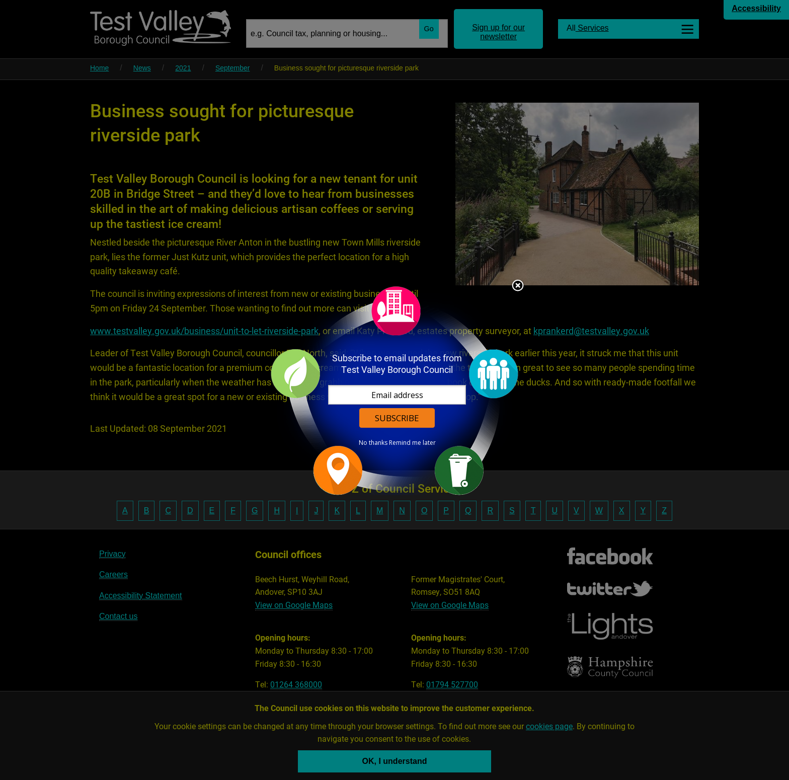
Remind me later (412, 443)
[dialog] (394, 390)
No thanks (373, 443)
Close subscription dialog (517, 286)
